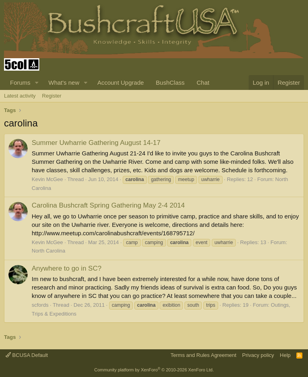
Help (285, 355)
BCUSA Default (27, 355)
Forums (20, 82)
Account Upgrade (120, 82)
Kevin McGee (47, 179)
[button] (37, 82)
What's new (64, 82)
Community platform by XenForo (154, 369)
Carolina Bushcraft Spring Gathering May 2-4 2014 (108, 205)
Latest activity (20, 96)
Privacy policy (258, 355)
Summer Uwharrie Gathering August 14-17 (96, 143)
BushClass (170, 82)
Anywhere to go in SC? (66, 268)
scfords (40, 305)
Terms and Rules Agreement (203, 355)
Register (51, 96)
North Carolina (48, 251)
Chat (203, 82)
